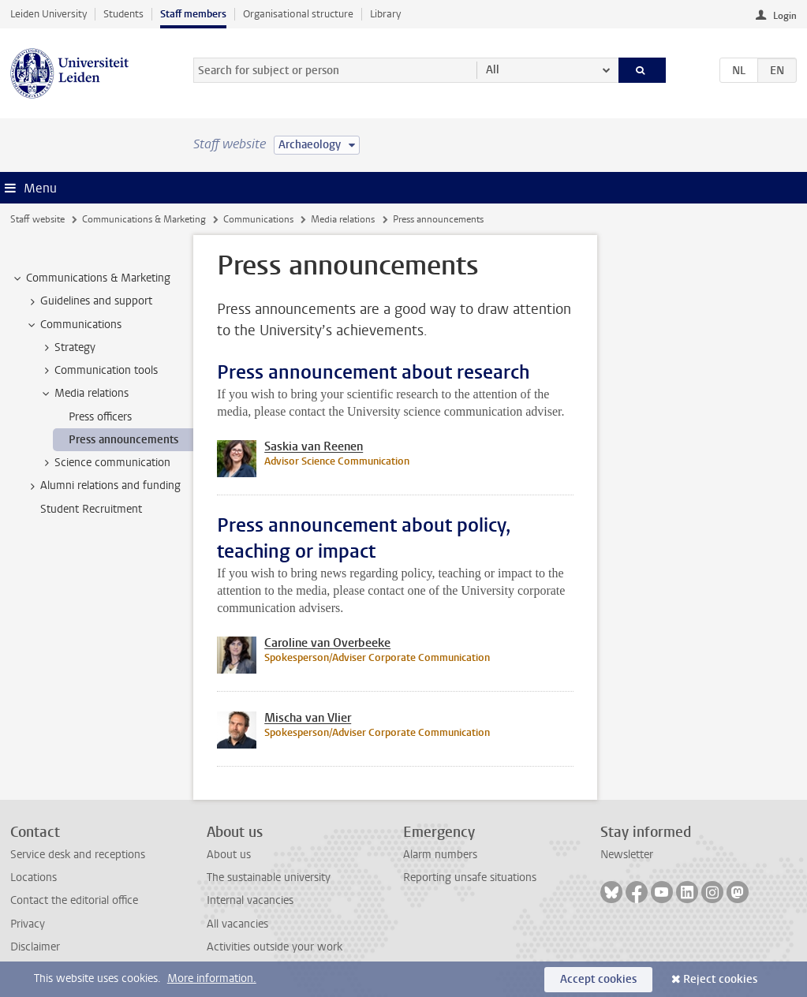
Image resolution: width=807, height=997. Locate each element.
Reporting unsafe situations (469, 877)
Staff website (37, 219)
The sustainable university (269, 877)
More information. (211, 978)
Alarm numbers (440, 854)
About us (229, 854)
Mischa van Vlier (307, 718)
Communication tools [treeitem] (98, 371)
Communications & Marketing (144, 219)
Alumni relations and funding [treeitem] (103, 486)
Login (785, 15)
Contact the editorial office (74, 900)
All (492, 69)
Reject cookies (720, 979)
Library (385, 14)
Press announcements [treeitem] (123, 439)
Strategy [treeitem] (67, 348)
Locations (33, 877)
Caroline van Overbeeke (327, 643)
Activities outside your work (274, 946)
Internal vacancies (250, 900)
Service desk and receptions (77, 854)
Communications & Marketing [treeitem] (90, 278)
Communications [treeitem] (73, 325)
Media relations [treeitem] (84, 393)
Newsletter (626, 854)
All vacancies (237, 924)
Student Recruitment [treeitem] (91, 509)
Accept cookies (598, 979)
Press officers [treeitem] (100, 416)
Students (123, 14)
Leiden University (48, 14)
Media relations (343, 219)
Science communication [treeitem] (104, 463)
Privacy (27, 924)
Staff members (193, 14)
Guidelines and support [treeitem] (88, 301)
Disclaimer (35, 946)
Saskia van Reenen (313, 446)
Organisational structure (298, 14)
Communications (258, 219)
